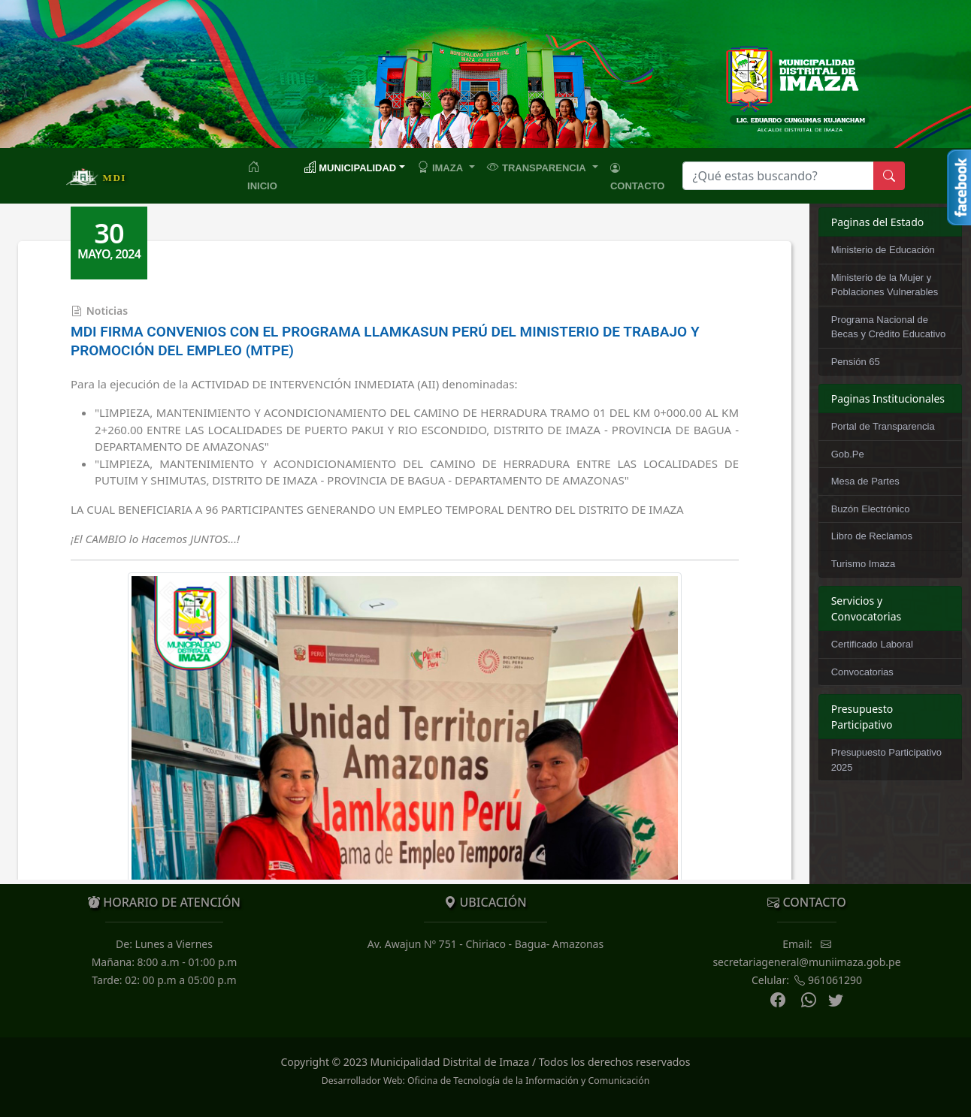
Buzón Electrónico (870, 509)
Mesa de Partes (865, 481)
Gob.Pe (847, 454)
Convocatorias (862, 672)
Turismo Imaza (863, 563)
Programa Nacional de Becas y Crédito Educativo (888, 327)
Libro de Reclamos (871, 536)
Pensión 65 (855, 361)
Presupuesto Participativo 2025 (886, 760)
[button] (446, 167)
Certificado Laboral (872, 644)
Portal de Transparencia (883, 426)
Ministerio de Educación (883, 249)
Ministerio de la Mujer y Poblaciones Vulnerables (885, 285)
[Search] (778, 176)
